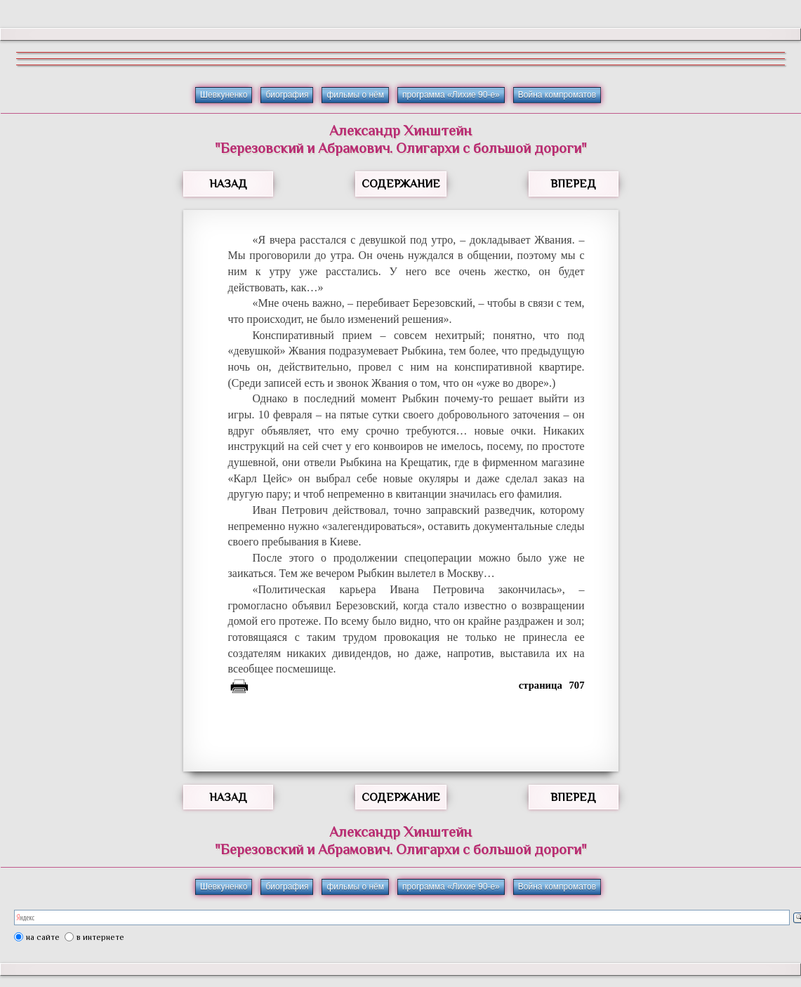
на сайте (43, 937)
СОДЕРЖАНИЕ (401, 184)
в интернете (100, 937)
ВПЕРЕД (573, 184)
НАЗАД (228, 184)
